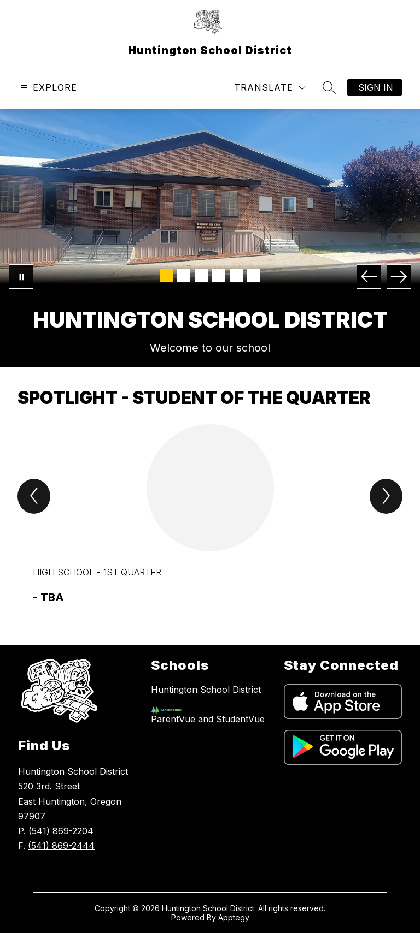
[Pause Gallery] (21, 276)
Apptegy (233, 917)
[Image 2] (183, 275)
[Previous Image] (369, 276)
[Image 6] (253, 275)
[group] (210, 514)
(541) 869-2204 (61, 830)
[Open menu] (47, 87)
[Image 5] (236, 275)
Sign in (375, 87)
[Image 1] (166, 275)
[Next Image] (399, 276)
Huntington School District (206, 689)
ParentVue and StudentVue (208, 719)
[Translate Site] (269, 87)
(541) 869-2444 (61, 845)
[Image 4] (218, 275)
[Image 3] (201, 275)
